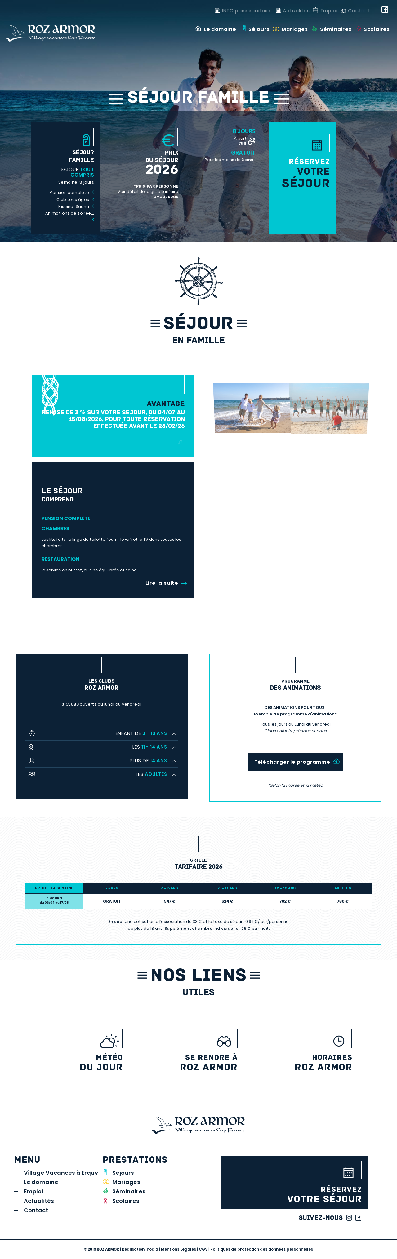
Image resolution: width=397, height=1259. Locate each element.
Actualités (296, 10)
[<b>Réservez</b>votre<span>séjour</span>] (302, 143)
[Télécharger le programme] (295, 762)
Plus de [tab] (148, 760)
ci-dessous (166, 196)
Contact (359, 10)
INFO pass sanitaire (247, 10)
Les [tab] (149, 747)
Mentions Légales (178, 1249)
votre (302, 173)
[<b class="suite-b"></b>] (113, 583)
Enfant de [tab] (141, 733)
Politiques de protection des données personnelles (261, 1249)
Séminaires (128, 1191)
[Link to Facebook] (386, 10)
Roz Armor (298, 1063)
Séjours (123, 1173)
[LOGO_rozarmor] (62, 29)
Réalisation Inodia (140, 1249)
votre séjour (294, 1195)
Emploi (329, 10)
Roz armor (184, 1063)
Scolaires (125, 1201)
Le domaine (41, 1182)
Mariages (126, 1182)
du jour (69, 1063)
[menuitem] (215, 29)
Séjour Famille (199, 98)
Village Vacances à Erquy (61, 1173)
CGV (203, 1249)
